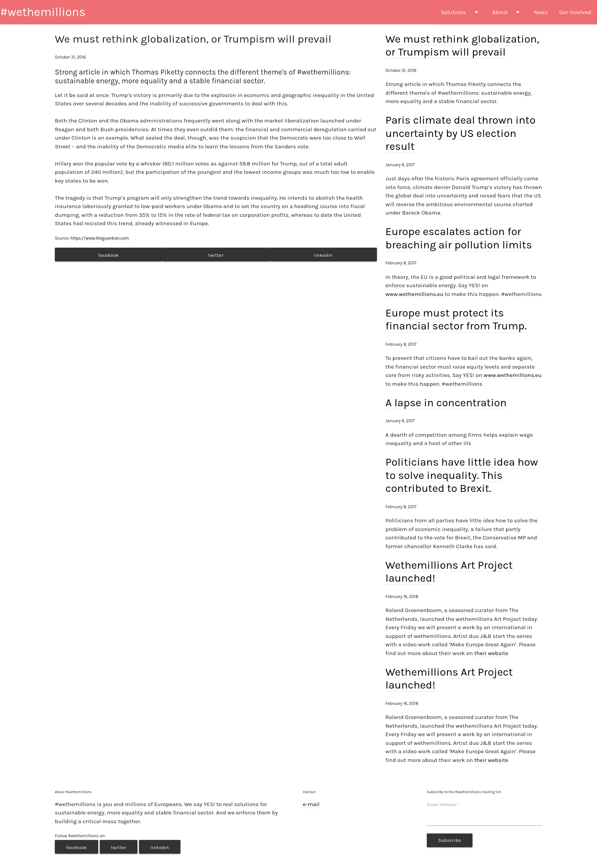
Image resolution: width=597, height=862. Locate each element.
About (507, 12)
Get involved (575, 12)
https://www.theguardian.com (99, 238)
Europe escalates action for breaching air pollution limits (458, 238)
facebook (108, 255)
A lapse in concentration (445, 402)
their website (491, 653)
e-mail (311, 804)
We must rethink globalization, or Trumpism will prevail (462, 46)
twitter (215, 255)
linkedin (323, 255)
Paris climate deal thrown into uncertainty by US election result (460, 133)
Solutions (461, 12)
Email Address (443, 804)
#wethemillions (42, 12)
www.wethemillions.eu (414, 294)
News (541, 12)
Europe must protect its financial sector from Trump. (456, 319)
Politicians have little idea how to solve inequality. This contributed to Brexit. (461, 475)
